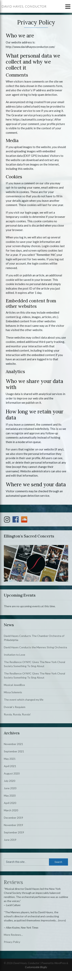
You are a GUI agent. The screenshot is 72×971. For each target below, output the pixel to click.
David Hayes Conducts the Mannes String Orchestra (35, 647)
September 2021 (14, 751)
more (62, 920)
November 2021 (13, 744)
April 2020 (10, 803)
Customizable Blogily (36, 967)
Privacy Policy (12, 941)
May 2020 (10, 795)
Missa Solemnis (13, 692)
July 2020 (9, 780)
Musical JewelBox (14, 684)
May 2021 (10, 758)
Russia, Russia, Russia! (17, 714)
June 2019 (10, 839)
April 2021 (10, 766)
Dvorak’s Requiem (14, 707)
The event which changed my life (23, 699)
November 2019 (13, 825)
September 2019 (14, 832)
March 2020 (11, 810)
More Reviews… (13, 934)
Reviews (13, 882)
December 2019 (13, 817)
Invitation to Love (14, 654)
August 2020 (12, 773)
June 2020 (10, 788)
